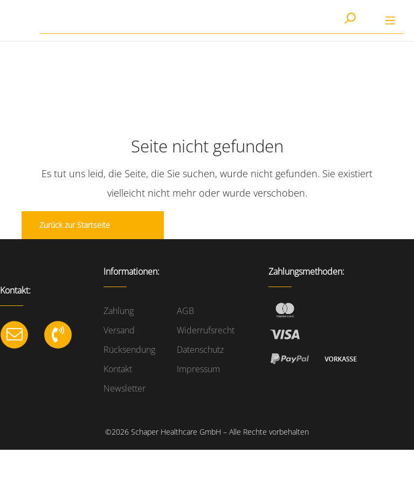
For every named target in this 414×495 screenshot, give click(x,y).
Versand (119, 330)
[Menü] (390, 20)
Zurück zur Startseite (74, 225)
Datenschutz (200, 349)
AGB (185, 311)
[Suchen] (349, 19)
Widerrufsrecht (205, 330)
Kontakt (118, 369)
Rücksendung (129, 349)
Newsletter (125, 388)
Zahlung (119, 311)
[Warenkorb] (370, 21)
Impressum (198, 369)
